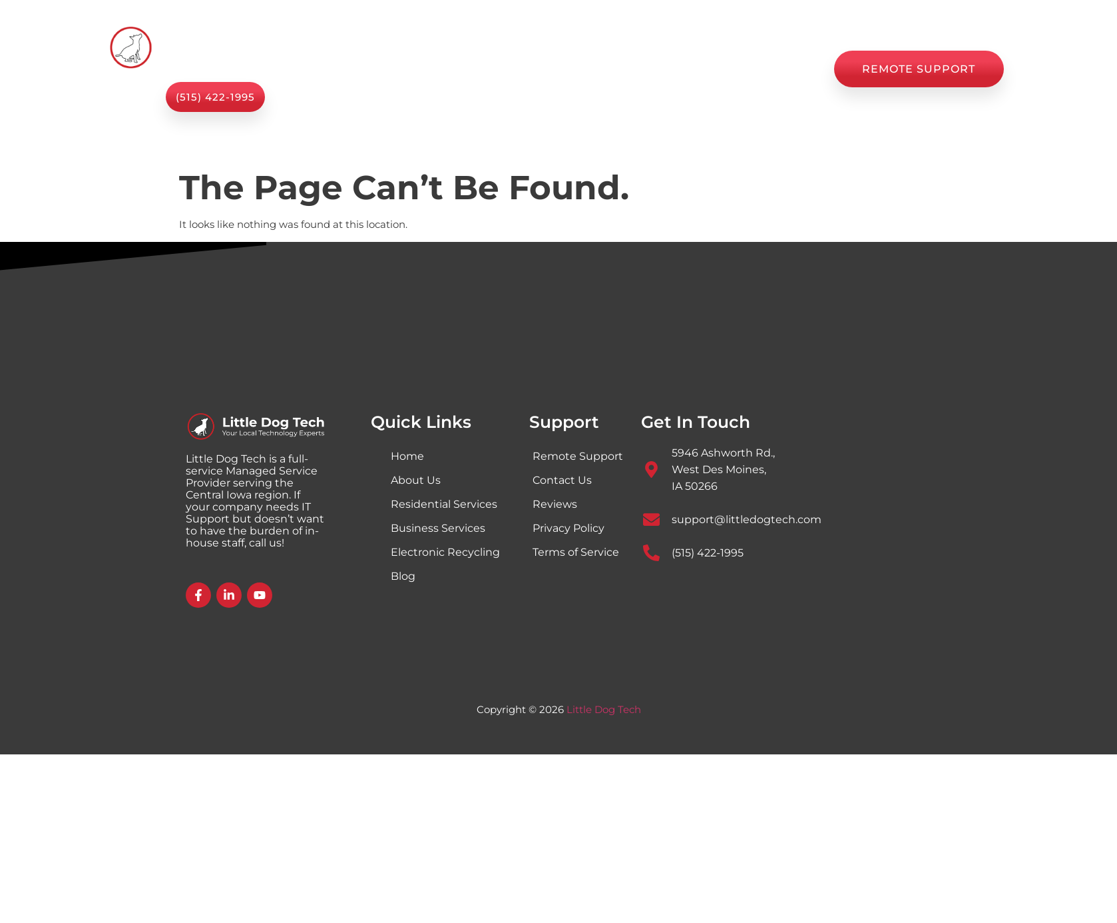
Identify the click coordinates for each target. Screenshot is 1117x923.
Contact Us (780, 69)
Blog (639, 69)
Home (361, 69)
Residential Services (444, 504)
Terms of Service (576, 552)
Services (436, 69)
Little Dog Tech (603, 709)
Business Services (438, 528)
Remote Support (578, 456)
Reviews (700, 69)
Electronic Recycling (445, 552)
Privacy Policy (568, 528)
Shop (586, 69)
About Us (520, 69)
